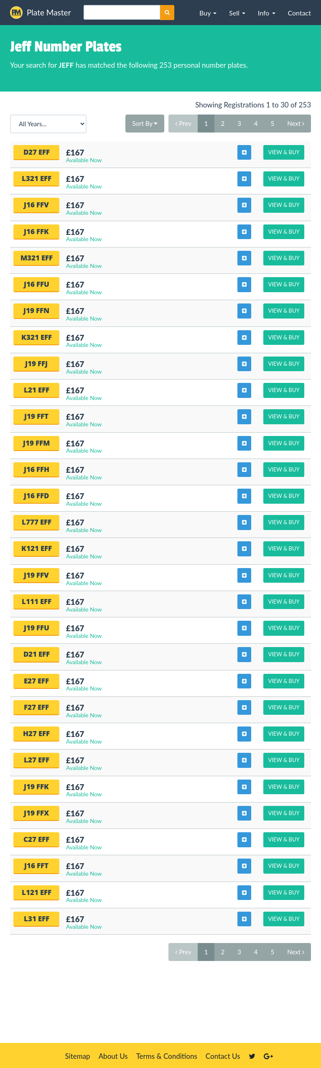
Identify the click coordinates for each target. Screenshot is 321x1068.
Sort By (145, 123)
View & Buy (283, 152)
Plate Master (40, 12)
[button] (208, 12)
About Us (113, 1056)
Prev (183, 123)
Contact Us (223, 1056)
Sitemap (77, 1056)
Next (295, 123)
